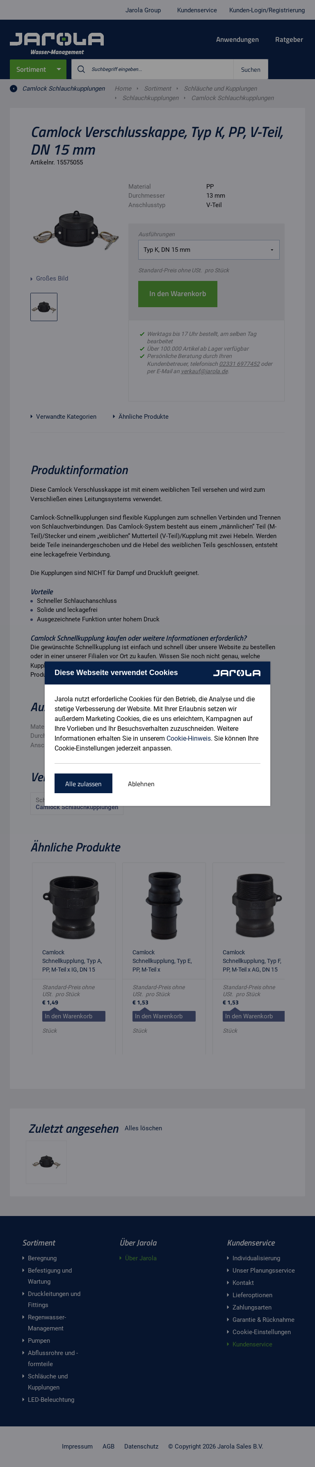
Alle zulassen (83, 784)
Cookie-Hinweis (189, 738)
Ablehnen (141, 784)
